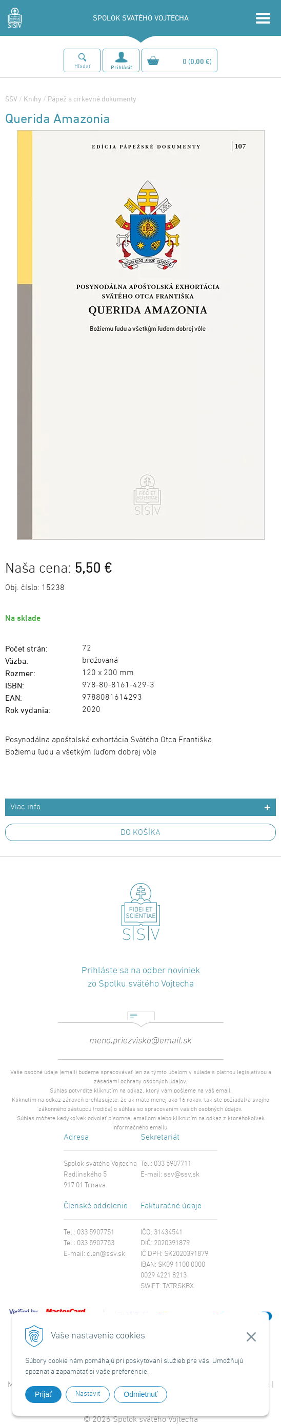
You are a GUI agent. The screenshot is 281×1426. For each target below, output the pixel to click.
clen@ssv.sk (106, 1254)
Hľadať (82, 67)
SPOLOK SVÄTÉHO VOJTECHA (141, 17)
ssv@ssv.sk (181, 1174)
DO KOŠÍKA (140, 833)
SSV (11, 98)
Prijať (43, 1394)
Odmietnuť (140, 1394)
